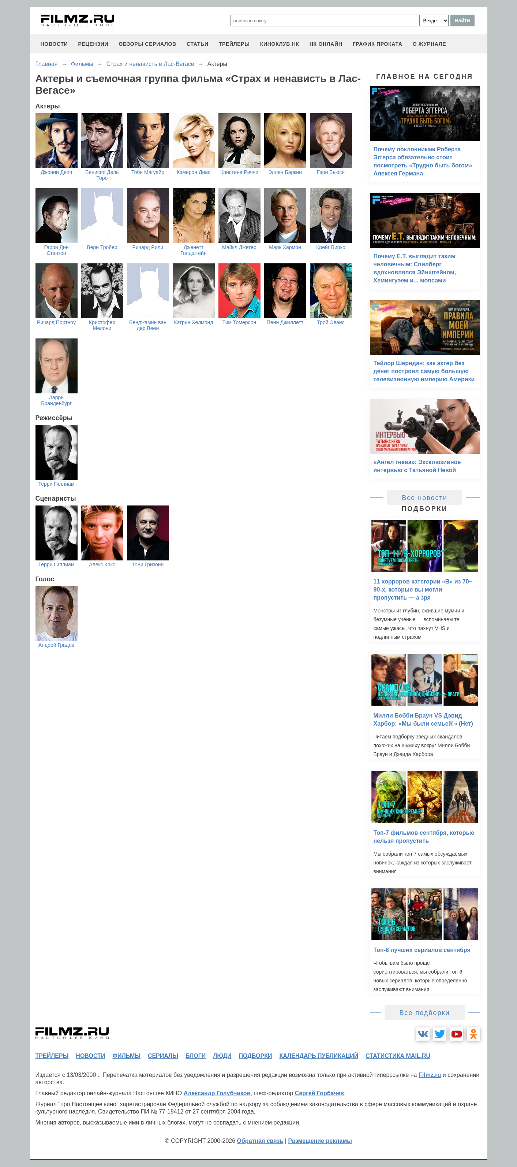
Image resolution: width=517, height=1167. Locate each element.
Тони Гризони (148, 564)
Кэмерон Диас (193, 172)
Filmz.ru (430, 1075)
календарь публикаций (319, 1056)
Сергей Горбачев (319, 1093)
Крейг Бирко (330, 247)
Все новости (424, 497)
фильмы (126, 1056)
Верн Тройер (102, 247)
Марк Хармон (285, 247)
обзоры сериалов (147, 44)
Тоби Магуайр (147, 172)
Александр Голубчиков (217, 1093)
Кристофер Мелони (102, 325)
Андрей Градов (56, 645)
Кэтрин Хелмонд (193, 322)
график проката (377, 44)
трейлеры (234, 44)
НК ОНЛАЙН (326, 44)
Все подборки (424, 1012)
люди (222, 1056)
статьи (198, 44)
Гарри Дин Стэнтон (56, 250)
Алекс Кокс (102, 564)
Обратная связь (260, 1141)
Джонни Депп (56, 172)
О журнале (429, 44)
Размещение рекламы (320, 1141)
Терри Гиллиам (56, 484)
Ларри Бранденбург (56, 400)
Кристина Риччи (239, 172)
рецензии (93, 44)
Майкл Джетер (239, 247)
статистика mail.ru (398, 1056)
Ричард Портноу (56, 322)
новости (54, 44)
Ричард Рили (148, 247)
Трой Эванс (331, 322)
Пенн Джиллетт (285, 322)
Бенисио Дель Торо (102, 175)
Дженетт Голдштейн (193, 250)
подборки (255, 1056)
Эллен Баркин (285, 172)
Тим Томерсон (239, 322)
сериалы (163, 1056)
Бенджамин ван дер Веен (147, 325)
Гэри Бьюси (331, 172)
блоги (196, 1056)
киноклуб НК (279, 44)
